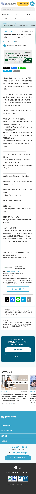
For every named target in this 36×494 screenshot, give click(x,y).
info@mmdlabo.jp (20, 453)
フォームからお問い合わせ (18, 457)
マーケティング (8, 41)
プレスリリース (18, 18)
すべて (30, 18)
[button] (33, 372)
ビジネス (17, 41)
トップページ (4, 23)
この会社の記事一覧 (18, 289)
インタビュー (30, 14)
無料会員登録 (18, 350)
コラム (18, 14)
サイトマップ (15, 472)
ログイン (18, 356)
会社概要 (8, 472)
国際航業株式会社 (20, 45)
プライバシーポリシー (25, 472)
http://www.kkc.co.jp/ (13, 271)
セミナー (6, 18)
